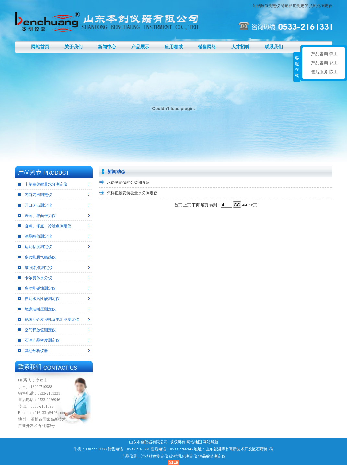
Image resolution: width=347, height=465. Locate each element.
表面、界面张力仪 (40, 215)
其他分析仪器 (36, 350)
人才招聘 (240, 46)
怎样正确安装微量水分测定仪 (132, 193)
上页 (187, 205)
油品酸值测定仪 (266, 6)
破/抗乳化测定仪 (39, 267)
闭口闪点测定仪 (38, 195)
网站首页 (40, 46)
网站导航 (210, 442)
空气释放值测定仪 (40, 330)
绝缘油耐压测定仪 (40, 309)
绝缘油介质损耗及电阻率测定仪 (52, 319)
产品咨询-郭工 (324, 62)
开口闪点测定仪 (38, 205)
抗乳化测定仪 (320, 6)
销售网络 (207, 46)
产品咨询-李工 (324, 53)
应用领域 (174, 46)
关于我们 (73, 46)
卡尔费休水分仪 (38, 278)
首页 (178, 205)
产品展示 (140, 46)
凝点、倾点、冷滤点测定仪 (48, 226)
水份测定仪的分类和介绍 (128, 182)
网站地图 (194, 442)
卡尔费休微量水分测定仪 (46, 184)
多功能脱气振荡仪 (40, 257)
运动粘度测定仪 (294, 6)
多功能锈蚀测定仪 (40, 288)
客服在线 (297, 67)
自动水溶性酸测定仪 (42, 298)
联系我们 (274, 46)
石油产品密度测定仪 (42, 340)
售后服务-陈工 (324, 71)
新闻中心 (107, 46)
